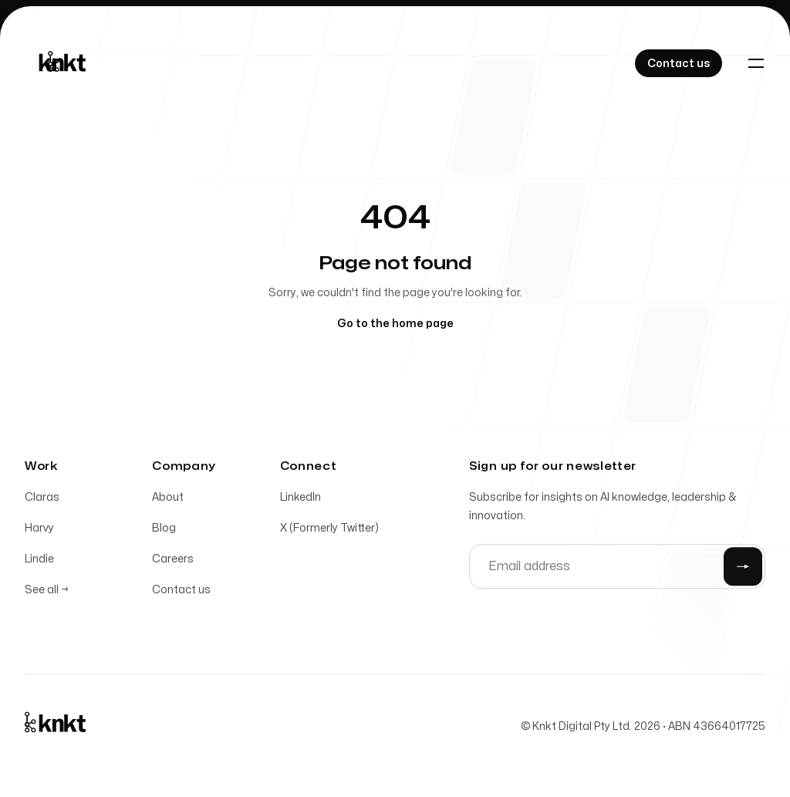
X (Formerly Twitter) (329, 533)
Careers (173, 564)
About (168, 502)
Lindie (39, 564)
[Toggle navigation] (756, 63)
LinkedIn (300, 502)
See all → (47, 594)
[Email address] (617, 571)
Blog (164, 533)
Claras (42, 502)
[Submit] (743, 571)
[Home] (59, 63)
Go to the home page (395, 324)
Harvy (39, 533)
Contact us (181, 594)
